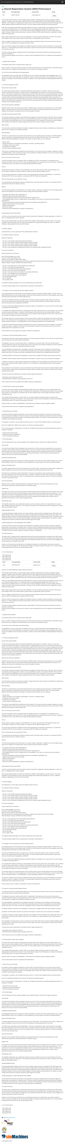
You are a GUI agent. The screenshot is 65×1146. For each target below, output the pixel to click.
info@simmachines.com (8, 1117)
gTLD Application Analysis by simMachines (17, 2)
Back (3, 6)
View (54, 15)
